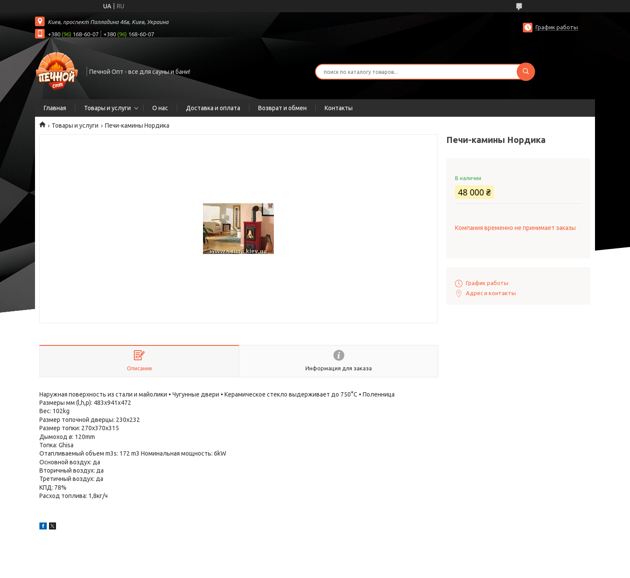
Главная (55, 108)
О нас (160, 108)
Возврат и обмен (282, 108)
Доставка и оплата (213, 108)
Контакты (339, 108)
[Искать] (526, 72)
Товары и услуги (107, 108)
